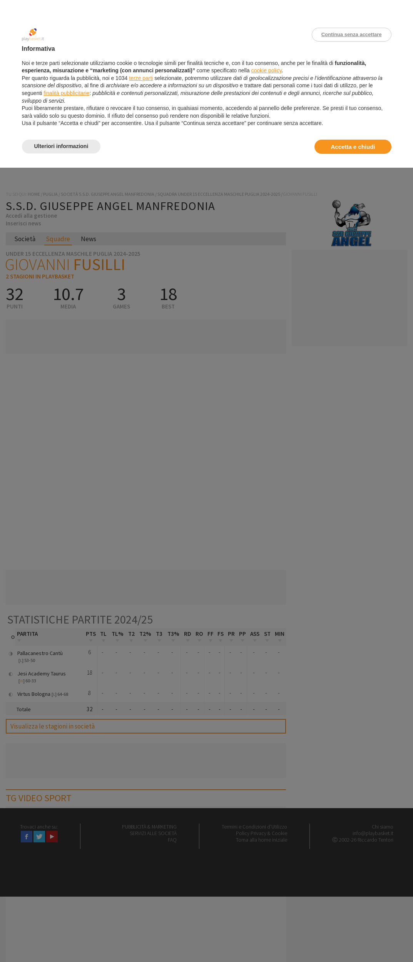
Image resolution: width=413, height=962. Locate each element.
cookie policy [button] (266, 70)
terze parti (141, 78)
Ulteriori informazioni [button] (61, 146)
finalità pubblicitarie (66, 93)
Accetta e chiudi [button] (353, 146)
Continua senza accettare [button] (351, 34)
